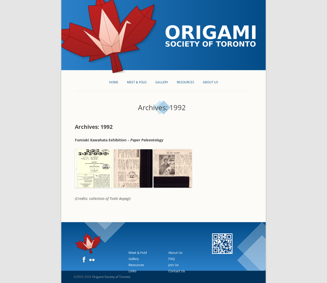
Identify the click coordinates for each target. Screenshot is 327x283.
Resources (185, 82)
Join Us (173, 265)
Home (113, 82)
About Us (210, 82)
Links (132, 271)
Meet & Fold (137, 82)
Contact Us (176, 271)
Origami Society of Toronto (111, 277)
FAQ (171, 258)
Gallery (161, 82)
